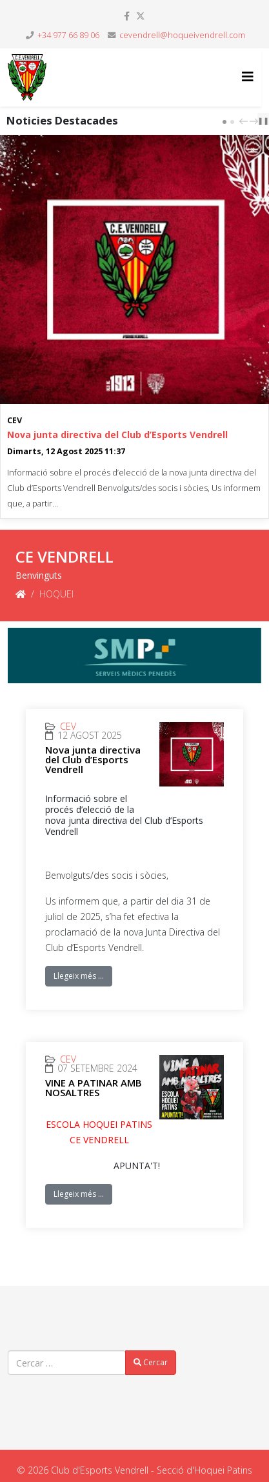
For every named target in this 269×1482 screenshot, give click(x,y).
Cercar (151, 1362)
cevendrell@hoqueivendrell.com (182, 35)
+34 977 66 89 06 (68, 35)
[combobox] (67, 1362)
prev (245, 121)
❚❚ (263, 120)
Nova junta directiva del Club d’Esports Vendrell (117, 434)
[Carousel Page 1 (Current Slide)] (224, 122)
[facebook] (127, 16)
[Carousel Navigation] (247, 120)
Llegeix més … (79, 975)
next (255, 121)
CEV (14, 420)
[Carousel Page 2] (232, 122)
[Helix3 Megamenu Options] (248, 76)
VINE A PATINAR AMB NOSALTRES (93, 1087)
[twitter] (140, 16)
